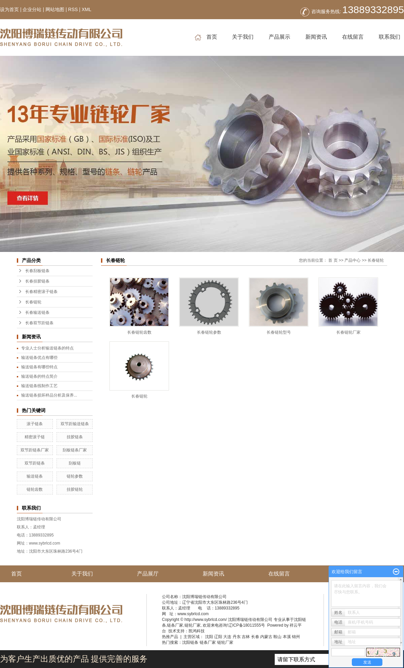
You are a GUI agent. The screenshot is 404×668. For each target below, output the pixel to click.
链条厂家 (175, 625)
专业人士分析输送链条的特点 (47, 348)
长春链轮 (33, 302)
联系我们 (389, 37)
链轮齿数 (35, 489)
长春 (255, 636)
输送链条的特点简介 (39, 376)
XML (86, 9)
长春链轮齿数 (139, 332)
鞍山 (277, 636)
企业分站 (32, 9)
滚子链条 (35, 423)
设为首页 (9, 9)
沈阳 (209, 636)
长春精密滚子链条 (41, 291)
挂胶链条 (75, 437)
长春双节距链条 (39, 323)
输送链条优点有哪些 (39, 357)
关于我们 (243, 37)
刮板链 (75, 463)
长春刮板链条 (37, 270)
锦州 (296, 636)
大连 (227, 636)
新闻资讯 (316, 37)
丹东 (237, 636)
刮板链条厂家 (75, 450)
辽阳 (218, 636)
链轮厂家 (192, 625)
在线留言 (353, 37)
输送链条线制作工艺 (39, 385)
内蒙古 (266, 636)
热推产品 (170, 636)
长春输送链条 (37, 312)
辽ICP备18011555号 (246, 625)
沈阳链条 (190, 642)
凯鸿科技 (197, 631)
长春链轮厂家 (348, 332)
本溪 (287, 636)
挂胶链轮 (75, 489)
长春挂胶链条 (37, 281)
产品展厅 (148, 574)
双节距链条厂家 (35, 450)
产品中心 (352, 260)
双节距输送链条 (75, 423)
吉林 (246, 636)
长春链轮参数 (209, 332)
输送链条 (35, 476)
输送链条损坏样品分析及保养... (49, 395)
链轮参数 (75, 476)
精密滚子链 (35, 437)
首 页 (332, 260)
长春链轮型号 (279, 332)
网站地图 (54, 9)
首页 (206, 37)
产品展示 (279, 37)
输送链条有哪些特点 (39, 367)
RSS (73, 9)
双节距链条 (35, 463)
